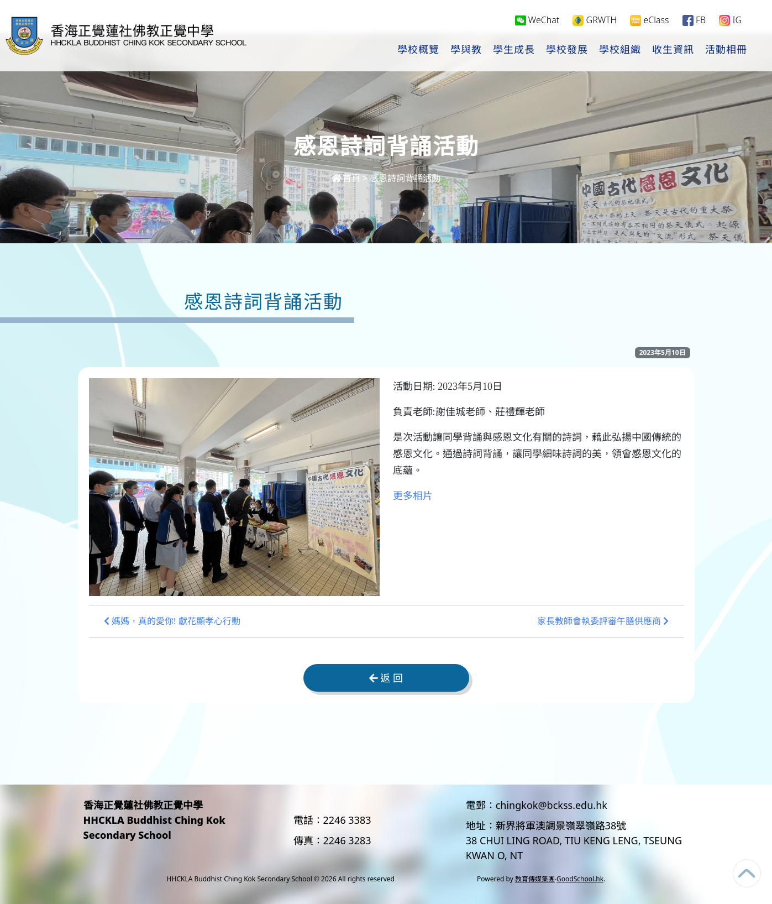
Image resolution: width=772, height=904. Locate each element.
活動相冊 (726, 50)
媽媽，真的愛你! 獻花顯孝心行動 (172, 621)
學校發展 (567, 50)
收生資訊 (673, 50)
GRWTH (595, 20)
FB (694, 20)
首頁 (346, 178)
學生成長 (514, 50)
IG (730, 20)
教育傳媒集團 (535, 879)
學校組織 (620, 50)
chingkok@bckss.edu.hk (551, 805)
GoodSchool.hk (579, 879)
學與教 (466, 50)
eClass (649, 20)
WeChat (537, 20)
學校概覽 (418, 50)
